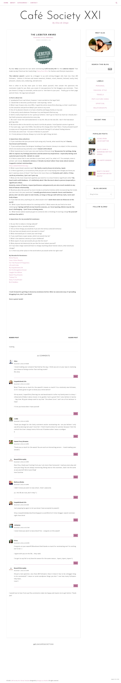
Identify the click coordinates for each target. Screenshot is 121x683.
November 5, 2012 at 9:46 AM (21, 363)
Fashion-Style (39, 37)
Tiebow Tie (13, 277)
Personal (50, 37)
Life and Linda (14, 265)
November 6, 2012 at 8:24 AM (21, 504)
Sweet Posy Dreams (16, 275)
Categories (22, 3)
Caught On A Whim (15, 272)
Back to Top (115, 679)
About (12, 3)
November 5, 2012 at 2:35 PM (21, 462)
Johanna (17, 525)
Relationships (100, 108)
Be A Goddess (14, 282)
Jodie (16, 419)
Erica (16, 540)
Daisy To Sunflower (16, 280)
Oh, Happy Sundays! (104, 160)
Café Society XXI (60, 16)
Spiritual (100, 103)
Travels (100, 95)
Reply (75, 376)
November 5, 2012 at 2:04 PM (21, 421)
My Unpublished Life (16, 267)
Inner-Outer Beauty (16, 260)
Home (6, 3)
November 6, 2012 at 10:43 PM (21, 543)
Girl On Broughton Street (18, 270)
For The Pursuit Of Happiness (19, 263)
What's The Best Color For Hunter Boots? (104, 173)
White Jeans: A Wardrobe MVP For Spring (104, 151)
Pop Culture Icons (100, 99)
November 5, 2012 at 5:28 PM (21, 484)
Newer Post (14, 337)
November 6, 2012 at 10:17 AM (21, 527)
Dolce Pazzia (13, 258)
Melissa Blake (19, 482)
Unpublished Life (20, 381)
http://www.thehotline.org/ (18, 166)
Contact (34, 3)
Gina (15, 361)
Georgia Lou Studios (42, 680)
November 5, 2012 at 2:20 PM (21, 444)
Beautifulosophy (20, 459)
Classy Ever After (42, 71)
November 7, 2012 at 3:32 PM (21, 570)
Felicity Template (25, 680)
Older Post (73, 337)
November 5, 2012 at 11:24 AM (21, 384)
